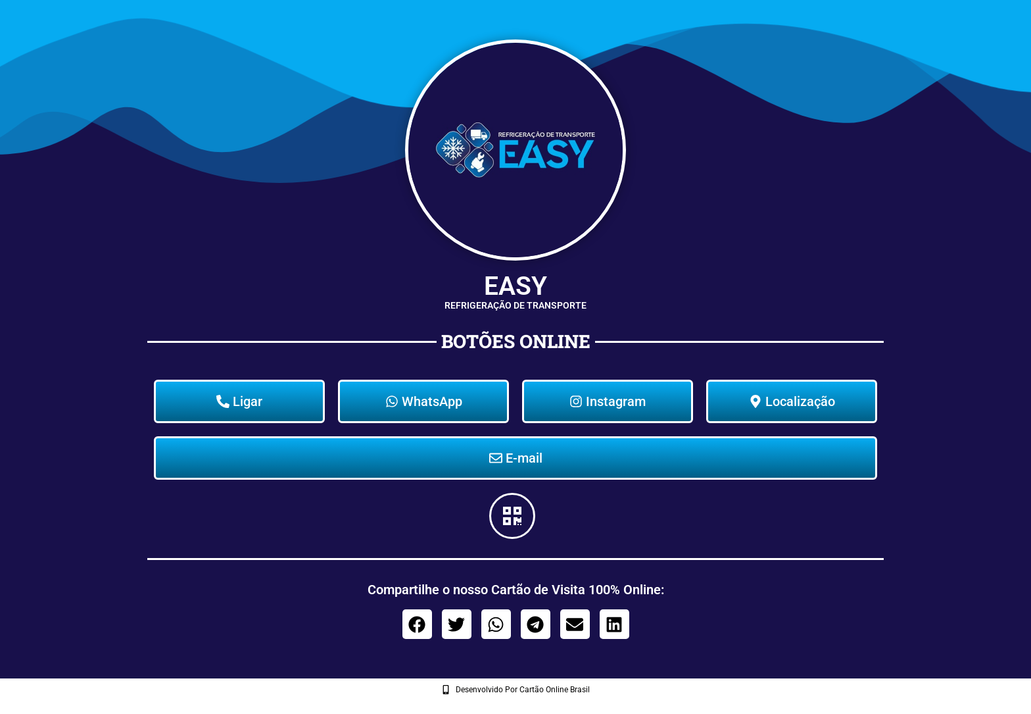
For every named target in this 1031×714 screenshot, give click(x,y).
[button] (417, 624)
